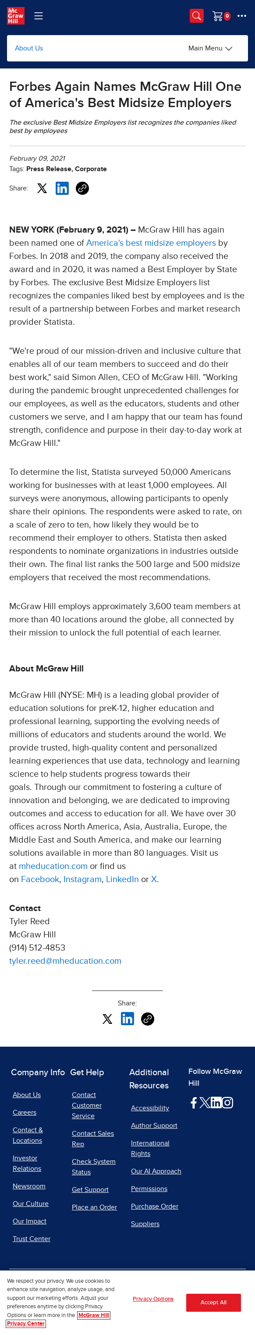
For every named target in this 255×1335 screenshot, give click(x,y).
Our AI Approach (156, 1171)
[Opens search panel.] (197, 16)
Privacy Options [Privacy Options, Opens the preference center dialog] (153, 1299)
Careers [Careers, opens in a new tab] (24, 1112)
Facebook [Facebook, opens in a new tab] (40, 879)
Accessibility (150, 1108)
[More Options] (242, 16)
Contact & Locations (28, 1135)
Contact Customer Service (87, 1105)
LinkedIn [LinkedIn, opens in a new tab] (122, 879)
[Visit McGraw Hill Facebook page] (193, 1102)
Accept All (214, 1303)
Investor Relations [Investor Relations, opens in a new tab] (27, 1163)
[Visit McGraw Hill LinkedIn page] (216, 1102)
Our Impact (29, 1221)
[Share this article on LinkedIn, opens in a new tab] (62, 187)
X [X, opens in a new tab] (154, 879)
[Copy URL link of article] (82, 188)
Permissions (149, 1188)
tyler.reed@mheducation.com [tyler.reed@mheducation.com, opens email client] (65, 961)
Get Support (90, 1189)
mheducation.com (53, 866)
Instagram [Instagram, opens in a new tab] (83, 879)
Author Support (154, 1125)
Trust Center (31, 1238)
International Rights (150, 1148)
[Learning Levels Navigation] (39, 16)
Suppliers (145, 1223)
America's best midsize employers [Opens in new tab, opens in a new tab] (151, 243)
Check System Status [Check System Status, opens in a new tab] (94, 1167)
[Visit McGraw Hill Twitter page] (204, 1101)
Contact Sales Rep (93, 1139)
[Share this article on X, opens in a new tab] (42, 187)
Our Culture (31, 1203)
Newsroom (29, 1186)
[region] (127, 1302)
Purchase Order (154, 1206)
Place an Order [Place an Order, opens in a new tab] (94, 1207)
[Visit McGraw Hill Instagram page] (227, 1102)
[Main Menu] (211, 48)
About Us (29, 48)
